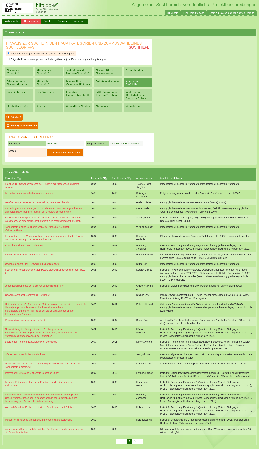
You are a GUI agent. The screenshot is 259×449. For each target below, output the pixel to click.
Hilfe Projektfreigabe (193, 13)
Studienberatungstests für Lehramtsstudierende (29, 254)
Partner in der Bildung (17, 92)
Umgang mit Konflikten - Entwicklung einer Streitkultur (32, 264)
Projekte (48, 21)
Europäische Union (45, 92)
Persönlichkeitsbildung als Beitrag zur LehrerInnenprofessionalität (38, 419)
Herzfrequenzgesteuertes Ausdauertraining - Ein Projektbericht (37, 202)
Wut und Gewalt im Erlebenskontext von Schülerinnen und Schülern (40, 407)
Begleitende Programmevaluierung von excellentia (31, 342)
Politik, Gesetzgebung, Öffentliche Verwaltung (106, 93)
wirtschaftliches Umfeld (17, 106)
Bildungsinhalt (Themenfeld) (43, 82)
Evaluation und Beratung (107, 81)
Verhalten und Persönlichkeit (132, 82)
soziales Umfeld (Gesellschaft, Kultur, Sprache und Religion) (136, 95)
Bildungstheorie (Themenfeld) (14, 71)
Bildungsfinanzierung (135, 70)
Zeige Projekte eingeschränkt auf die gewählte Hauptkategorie (41, 53)
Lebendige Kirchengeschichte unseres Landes (29, 193)
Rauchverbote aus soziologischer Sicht (25, 320)
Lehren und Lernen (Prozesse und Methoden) (78, 82)
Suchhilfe (139, 47)
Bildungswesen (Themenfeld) (44, 71)
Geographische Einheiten (78, 106)
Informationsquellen (135, 106)
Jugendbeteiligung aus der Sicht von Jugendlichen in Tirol (34, 285)
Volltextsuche (12, 21)
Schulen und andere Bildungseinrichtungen (17, 82)
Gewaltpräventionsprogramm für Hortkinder (27, 295)
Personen (63, 21)
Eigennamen (102, 106)
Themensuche (31, 21)
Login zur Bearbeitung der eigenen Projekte (231, 13)
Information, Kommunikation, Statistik (77, 93)
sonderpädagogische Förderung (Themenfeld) (77, 71)
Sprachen (41, 106)
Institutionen (79, 21)
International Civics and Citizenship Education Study (32, 373)
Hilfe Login (172, 13)
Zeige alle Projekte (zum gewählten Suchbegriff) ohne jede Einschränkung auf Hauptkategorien (58, 59)
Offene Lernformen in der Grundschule (25, 354)
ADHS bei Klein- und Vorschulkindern (24, 245)
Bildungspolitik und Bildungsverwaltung (105, 71)
